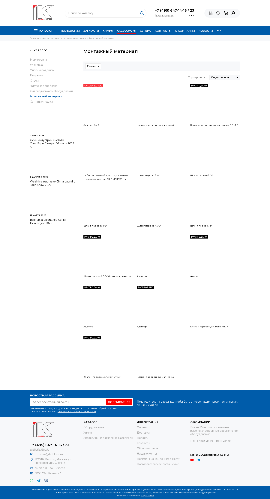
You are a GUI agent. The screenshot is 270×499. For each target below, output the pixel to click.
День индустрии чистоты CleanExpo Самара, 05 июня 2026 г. (52, 143)
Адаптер (142, 276)
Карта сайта (147, 495)
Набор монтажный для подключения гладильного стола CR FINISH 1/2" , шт (105, 177)
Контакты (163, 30)
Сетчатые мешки (41, 101)
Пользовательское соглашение (158, 464)
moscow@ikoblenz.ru (49, 454)
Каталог (43, 30)
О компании (185, 30)
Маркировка (38, 59)
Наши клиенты (147, 453)
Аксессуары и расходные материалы (108, 438)
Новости (206, 30)
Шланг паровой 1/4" (148, 175)
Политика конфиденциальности (77, 411)
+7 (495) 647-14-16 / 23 (174, 10)
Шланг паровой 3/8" (202, 175)
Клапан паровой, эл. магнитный (156, 125)
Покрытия (37, 75)
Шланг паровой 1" (201, 225)
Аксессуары (126, 30)
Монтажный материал (46, 96)
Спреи (34, 80)
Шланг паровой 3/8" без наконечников (107, 276)
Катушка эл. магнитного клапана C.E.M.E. (214, 125)
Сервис (145, 30)
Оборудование (93, 427)
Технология (70, 30)
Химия (108, 30)
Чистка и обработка (43, 86)
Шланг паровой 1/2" (95, 225)
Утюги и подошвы (42, 70)
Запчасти (91, 30)
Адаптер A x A (91, 125)
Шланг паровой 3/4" (149, 225)
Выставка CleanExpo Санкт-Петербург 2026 (48, 221)
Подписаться (119, 402)
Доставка (143, 432)
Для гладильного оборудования (51, 91)
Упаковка (36, 65)
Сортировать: (197, 77)
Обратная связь (147, 448)
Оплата (142, 427)
